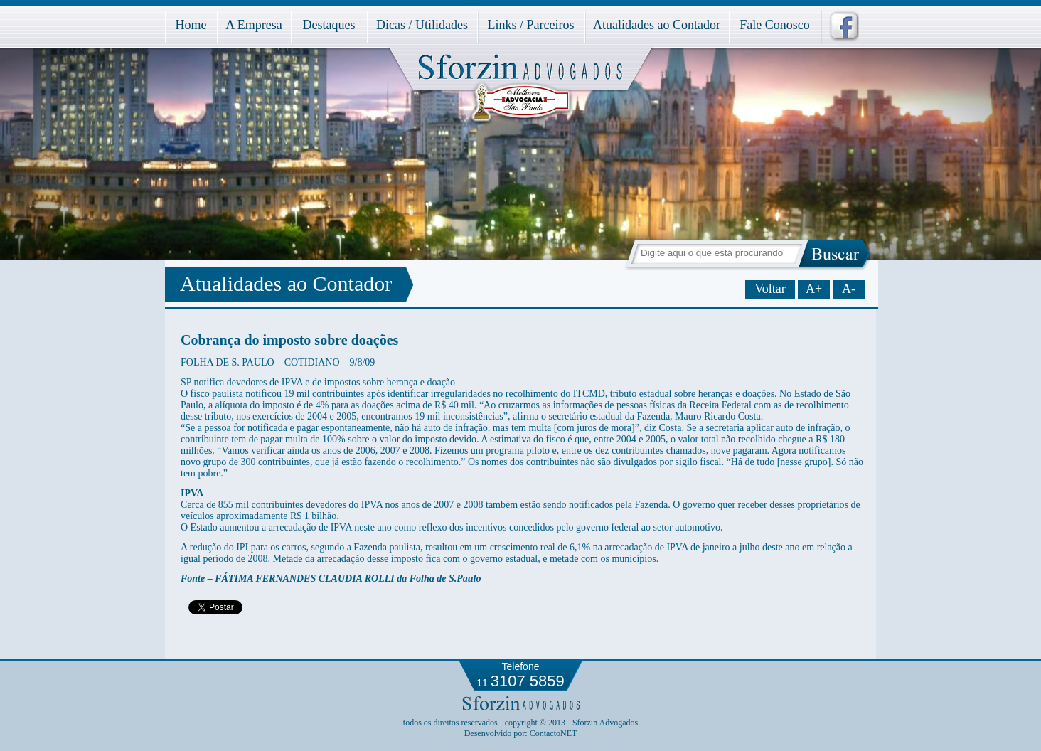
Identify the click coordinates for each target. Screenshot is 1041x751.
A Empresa (253, 25)
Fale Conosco (775, 25)
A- (848, 289)
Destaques (329, 25)
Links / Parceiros (531, 25)
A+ (814, 289)
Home (191, 25)
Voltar (770, 289)
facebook (840, 26)
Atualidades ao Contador (656, 25)
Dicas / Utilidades (422, 25)
